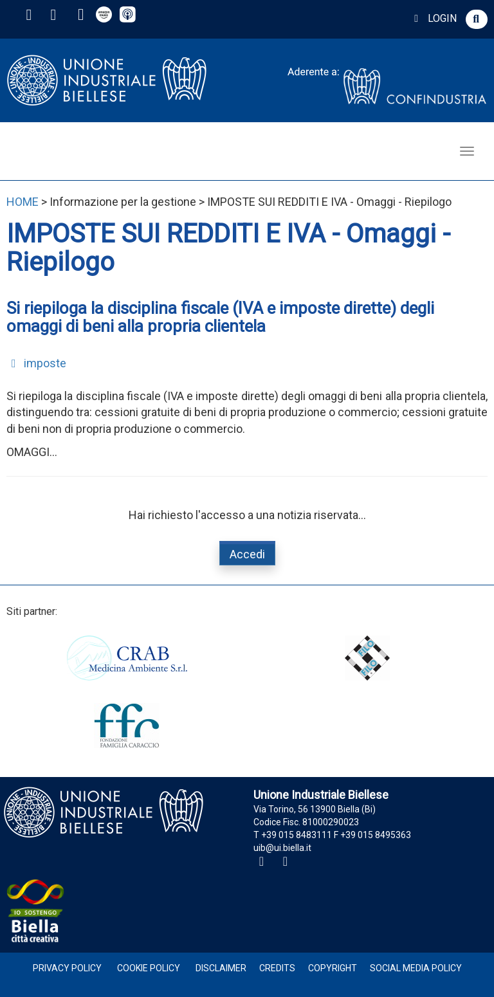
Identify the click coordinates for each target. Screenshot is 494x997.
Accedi (247, 554)
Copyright (332, 968)
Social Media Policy (416, 968)
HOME (22, 201)
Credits (277, 968)
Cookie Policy (148, 968)
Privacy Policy (67, 968)
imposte (36, 363)
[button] (477, 19)
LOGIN (433, 18)
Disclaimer (221, 968)
